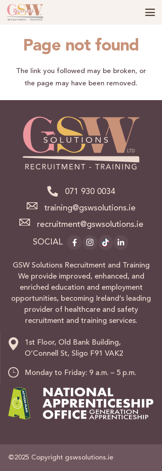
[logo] (25, 12)
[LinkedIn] (120, 242)
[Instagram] (90, 242)
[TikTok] (105, 242)
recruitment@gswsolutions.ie (90, 225)
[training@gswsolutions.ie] (35, 206)
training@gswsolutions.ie (90, 208)
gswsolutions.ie (89, 457)
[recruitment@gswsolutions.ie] (28, 222)
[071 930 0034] (56, 191)
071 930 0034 (90, 192)
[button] (149, 12)
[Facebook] (74, 242)
